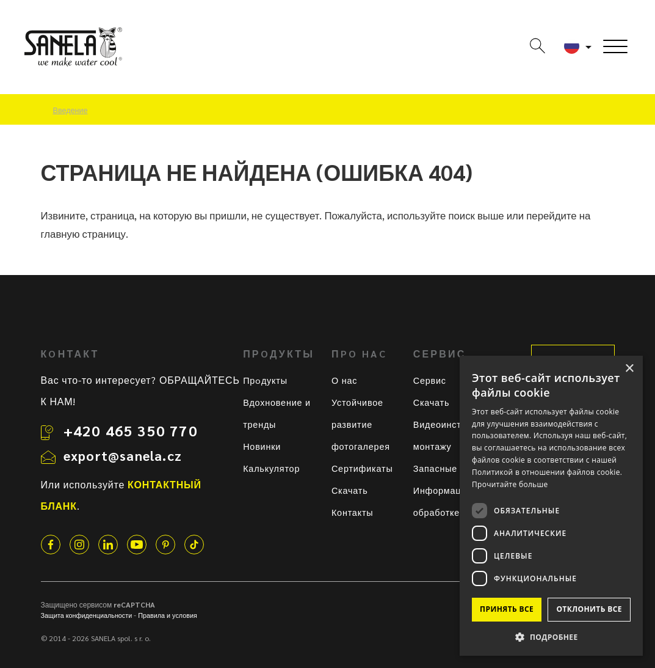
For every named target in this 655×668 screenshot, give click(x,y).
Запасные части (449, 468)
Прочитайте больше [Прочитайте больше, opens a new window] (510, 484)
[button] (551, 636)
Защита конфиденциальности (86, 615)
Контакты (352, 512)
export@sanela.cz (122, 455)
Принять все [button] (507, 609)
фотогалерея (360, 446)
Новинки (262, 446)
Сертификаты (362, 468)
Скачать (349, 490)
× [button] (629, 368)
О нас (344, 380)
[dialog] (551, 506)
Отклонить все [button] (588, 609)
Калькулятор (271, 468)
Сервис (429, 380)
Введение (70, 110)
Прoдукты (265, 380)
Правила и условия (167, 615)
